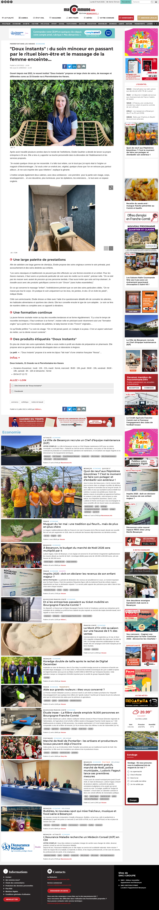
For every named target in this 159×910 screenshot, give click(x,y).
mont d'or (95, 649)
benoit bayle (55, 825)
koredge (46, 677)
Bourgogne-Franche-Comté (54, 599)
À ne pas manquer (141, 550)
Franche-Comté (90, 625)
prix (59, 536)
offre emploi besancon (60, 459)
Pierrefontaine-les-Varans (22, 44)
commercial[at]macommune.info (59, 885)
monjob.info (85, 456)
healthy (91, 825)
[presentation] (106, 143)
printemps (88, 512)
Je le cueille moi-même (138, 781)
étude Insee (82, 729)
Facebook (17, 391)
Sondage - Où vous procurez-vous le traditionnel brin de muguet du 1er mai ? (140, 765)
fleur (86, 796)
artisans (46, 752)
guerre (54, 700)
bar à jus (46, 825)
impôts (66, 590)
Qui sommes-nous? (13, 880)
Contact (8, 877)
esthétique (24, 402)
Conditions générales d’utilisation (18, 894)
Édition (82, 13)
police (114, 796)
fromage (87, 649)
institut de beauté (37, 402)
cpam (59, 855)
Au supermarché (136, 771)
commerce (14, 402)
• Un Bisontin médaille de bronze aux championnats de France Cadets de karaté (141, 97)
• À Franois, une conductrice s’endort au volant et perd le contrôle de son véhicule (140, 105)
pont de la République (91, 799)
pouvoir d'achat (63, 700)
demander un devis (59, 891)
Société (62, 571)
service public (74, 590)
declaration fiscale (49, 590)
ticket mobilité (87, 616)
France (46, 521)
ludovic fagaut (48, 561)
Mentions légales (12, 891)
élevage (74, 729)
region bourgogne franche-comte (71, 616)
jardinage (103, 506)
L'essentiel (141, 84)
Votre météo (141, 696)
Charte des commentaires (15, 883)
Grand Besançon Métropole (71, 456)
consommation (65, 729)
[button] (152, 2)
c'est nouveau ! (73, 825)
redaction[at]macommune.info (58, 879)
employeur (47, 616)
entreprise (56, 616)
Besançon (47, 456)
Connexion (149, 388)
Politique (106, 762)
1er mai (46, 536)
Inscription (134, 388)
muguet (53, 536)
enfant (59, 590)
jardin (96, 506)
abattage (47, 729)
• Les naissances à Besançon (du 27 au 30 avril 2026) (140, 112)
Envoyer (133, 800)
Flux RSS (9, 888)
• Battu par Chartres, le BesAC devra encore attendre (140, 118)
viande (90, 729)
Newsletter (12, 899)
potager (112, 509)
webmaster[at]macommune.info (59, 903)
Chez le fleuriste (135, 775)
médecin (66, 855)
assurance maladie (50, 855)
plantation (105, 509)
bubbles (64, 825)
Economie (40, 44)
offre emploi (47, 459)
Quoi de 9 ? (106, 468)
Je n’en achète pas (136, 784)
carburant (47, 700)
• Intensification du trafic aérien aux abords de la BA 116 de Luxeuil (141, 90)
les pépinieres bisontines (92, 509)
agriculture (55, 729)
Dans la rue (134, 778)
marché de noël (59, 561)
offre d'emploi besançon (109, 456)
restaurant (99, 825)
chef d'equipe (57, 456)
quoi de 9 (96, 512)
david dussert (89, 506)
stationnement (104, 799)
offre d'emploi (95, 456)
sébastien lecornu (75, 700)
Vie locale (67, 738)
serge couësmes (71, 561)
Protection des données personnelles (19, 886)
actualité (47, 437)
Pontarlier (48, 738)
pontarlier (74, 752)
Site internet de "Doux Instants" (26, 386)
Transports (64, 687)
